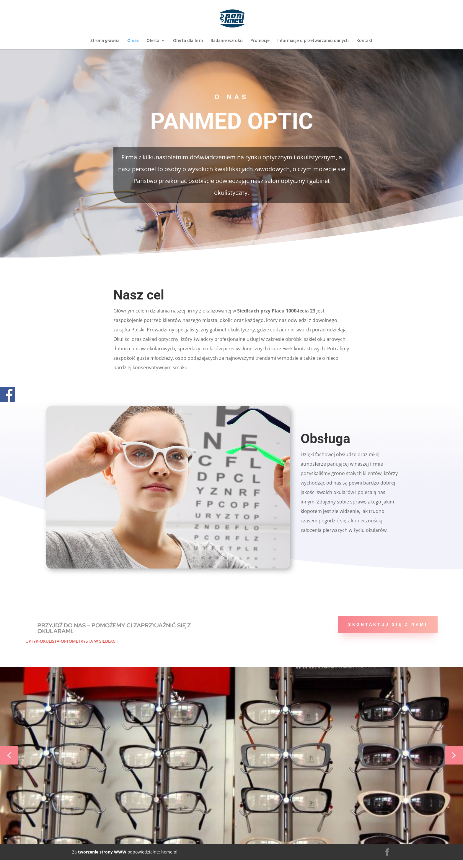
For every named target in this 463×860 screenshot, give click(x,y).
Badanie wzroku (227, 40)
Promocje (260, 40)
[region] (231, 755)
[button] (9, 755)
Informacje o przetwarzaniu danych (313, 40)
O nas (133, 40)
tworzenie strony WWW (101, 852)
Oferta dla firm (188, 40)
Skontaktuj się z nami (388, 624)
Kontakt (364, 40)
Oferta (152, 40)
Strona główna (105, 40)
